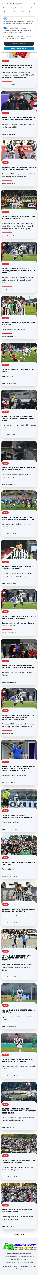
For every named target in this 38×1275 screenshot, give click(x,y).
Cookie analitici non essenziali (18, 28)
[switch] (5, 28)
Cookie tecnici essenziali (16, 19)
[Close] (34, 3)
